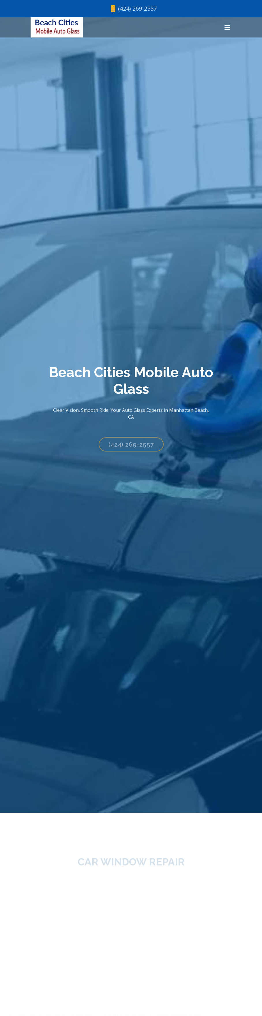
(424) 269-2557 (131, 448)
